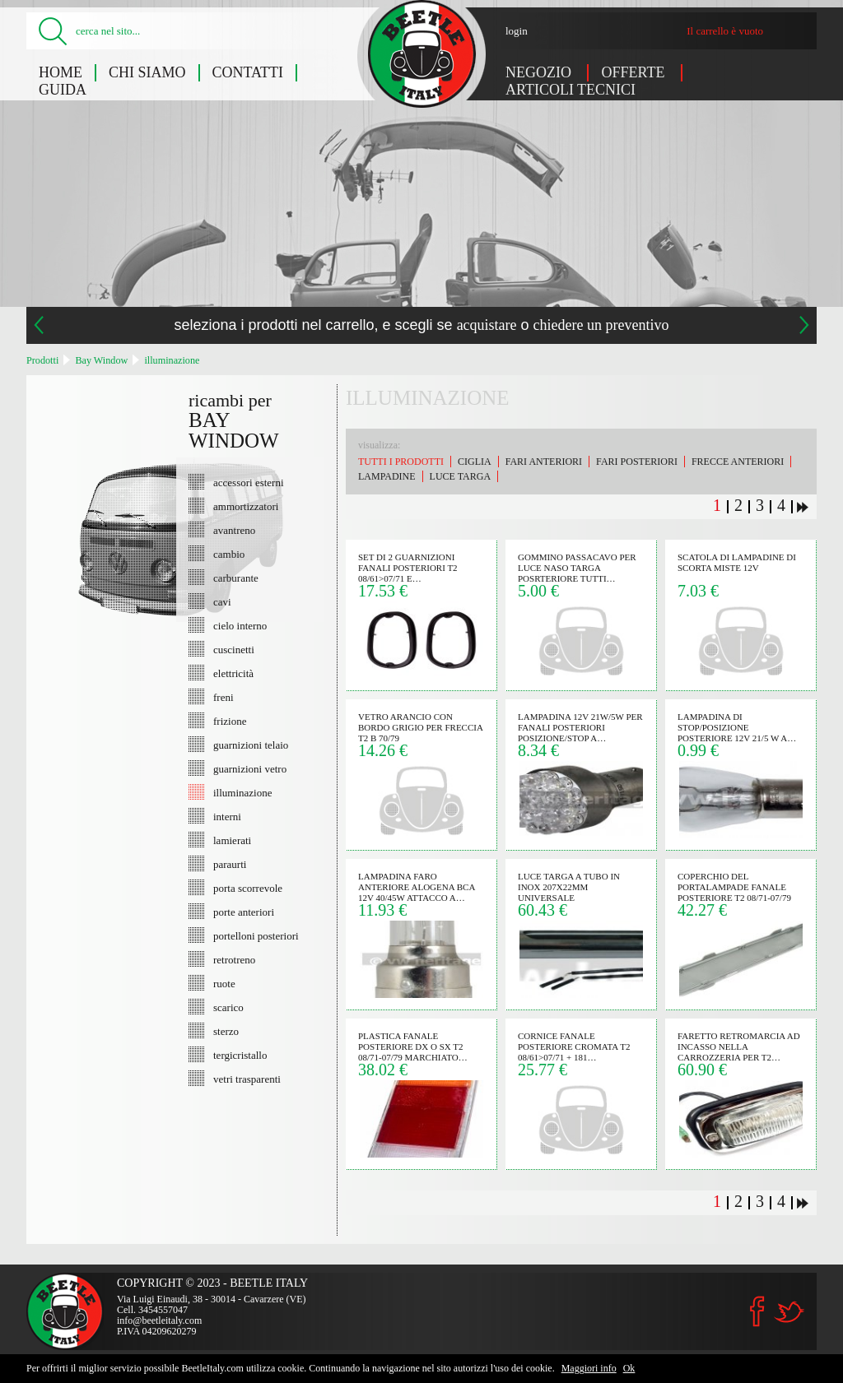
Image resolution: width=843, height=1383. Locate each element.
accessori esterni (248, 482)
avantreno (234, 530)
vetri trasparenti (247, 1078)
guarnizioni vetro (249, 768)
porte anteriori (243, 911)
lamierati (232, 840)
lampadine (387, 476)
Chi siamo (147, 72)
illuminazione (171, 360)
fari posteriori (637, 461)
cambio (229, 553)
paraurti (229, 864)
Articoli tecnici (570, 89)
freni (223, 697)
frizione (229, 720)
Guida (62, 89)
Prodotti (42, 360)
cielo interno (240, 625)
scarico (228, 1007)
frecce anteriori (738, 461)
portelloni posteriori (256, 935)
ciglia (474, 461)
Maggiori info (589, 1368)
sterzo (226, 1031)
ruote (224, 983)
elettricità (233, 673)
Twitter (788, 1312)
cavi (222, 601)
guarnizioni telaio (250, 744)
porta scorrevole (247, 887)
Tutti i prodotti (401, 461)
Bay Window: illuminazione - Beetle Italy (422, 54)
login (516, 31)
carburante (235, 577)
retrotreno (234, 959)
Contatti (248, 72)
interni (227, 816)
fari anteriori (543, 461)
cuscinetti (233, 649)
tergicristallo (240, 1054)
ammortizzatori (245, 506)
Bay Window (101, 360)
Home (60, 72)
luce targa (460, 476)
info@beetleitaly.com (159, 1320)
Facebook (757, 1311)
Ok (629, 1368)
